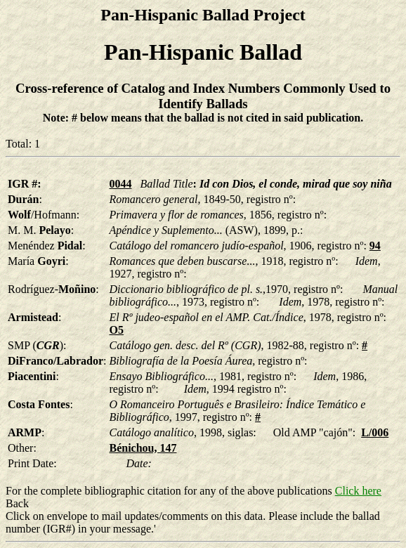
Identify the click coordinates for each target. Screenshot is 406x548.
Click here (358, 491)
